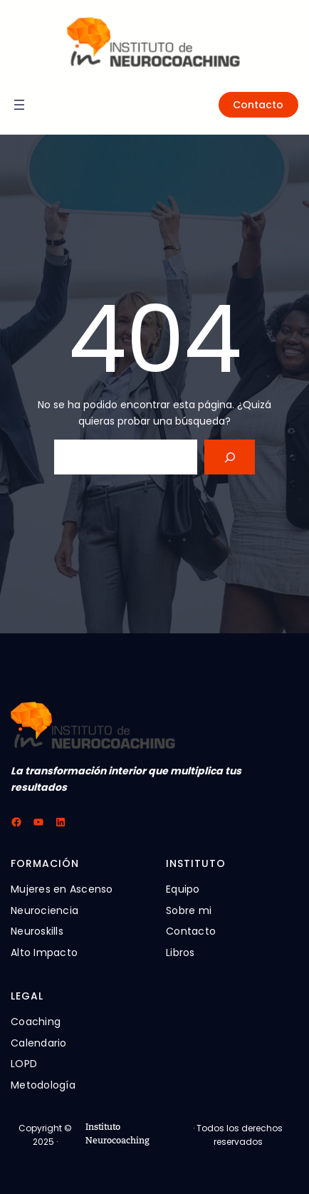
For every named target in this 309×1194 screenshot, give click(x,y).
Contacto (258, 105)
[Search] (229, 457)
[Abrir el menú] (19, 104)
